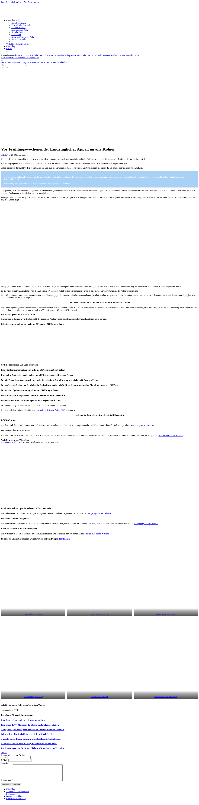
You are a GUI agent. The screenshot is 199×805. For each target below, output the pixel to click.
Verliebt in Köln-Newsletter (17, 44)
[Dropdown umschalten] (19, 20)
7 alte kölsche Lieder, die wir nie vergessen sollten (23, 720)
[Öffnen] (2, 60)
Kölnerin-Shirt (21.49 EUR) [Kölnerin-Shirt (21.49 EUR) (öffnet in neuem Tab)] (33, 614)
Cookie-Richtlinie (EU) (16, 802)
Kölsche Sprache (18, 27)
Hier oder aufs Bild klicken (12, 442)
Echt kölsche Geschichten (22, 25)
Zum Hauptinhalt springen (12, 2)
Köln (3, 155)
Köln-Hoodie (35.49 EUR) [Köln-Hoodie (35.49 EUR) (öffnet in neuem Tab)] (99, 697)
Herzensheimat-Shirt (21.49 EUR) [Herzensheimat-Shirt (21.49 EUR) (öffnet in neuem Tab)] (165, 697)
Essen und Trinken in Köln (22, 37)
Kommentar (6, 783)
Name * (4, 757)
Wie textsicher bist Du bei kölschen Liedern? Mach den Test (27, 734)
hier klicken (64, 539)
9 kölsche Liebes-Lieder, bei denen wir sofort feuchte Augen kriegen (31, 739)
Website (4, 763)
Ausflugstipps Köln (19, 30)
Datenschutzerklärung (15, 799)
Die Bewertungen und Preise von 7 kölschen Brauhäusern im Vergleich (32, 748)
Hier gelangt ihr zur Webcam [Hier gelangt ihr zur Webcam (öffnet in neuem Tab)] (142, 425)
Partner (9, 48)
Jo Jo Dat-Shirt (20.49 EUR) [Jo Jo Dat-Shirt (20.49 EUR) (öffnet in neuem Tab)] (33, 697)
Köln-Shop (5, 58)
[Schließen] (7, 51)
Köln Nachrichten (18, 23)
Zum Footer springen (32, 2)
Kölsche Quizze (18, 32)
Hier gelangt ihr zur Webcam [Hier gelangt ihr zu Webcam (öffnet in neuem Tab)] (171, 435)
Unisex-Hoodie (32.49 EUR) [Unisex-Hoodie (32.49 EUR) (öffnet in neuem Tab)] (165, 614)
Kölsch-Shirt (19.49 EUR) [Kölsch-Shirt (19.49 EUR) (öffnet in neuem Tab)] (99, 614)
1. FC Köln (16, 34)
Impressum (10, 797)
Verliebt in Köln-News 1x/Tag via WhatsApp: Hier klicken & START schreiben (34, 62)
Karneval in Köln (18, 39)
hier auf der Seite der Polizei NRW (51, 410)
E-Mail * (4, 760)
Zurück (4, 753)
